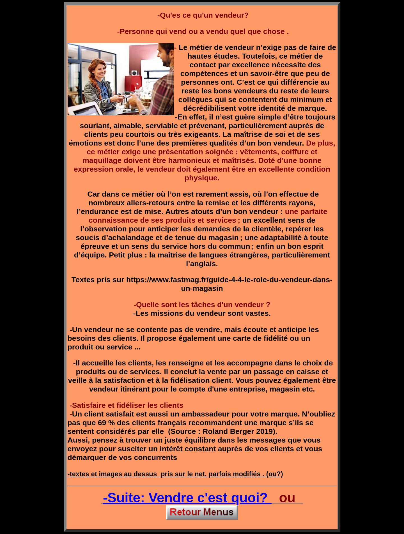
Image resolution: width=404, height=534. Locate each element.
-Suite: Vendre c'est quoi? (187, 497)
